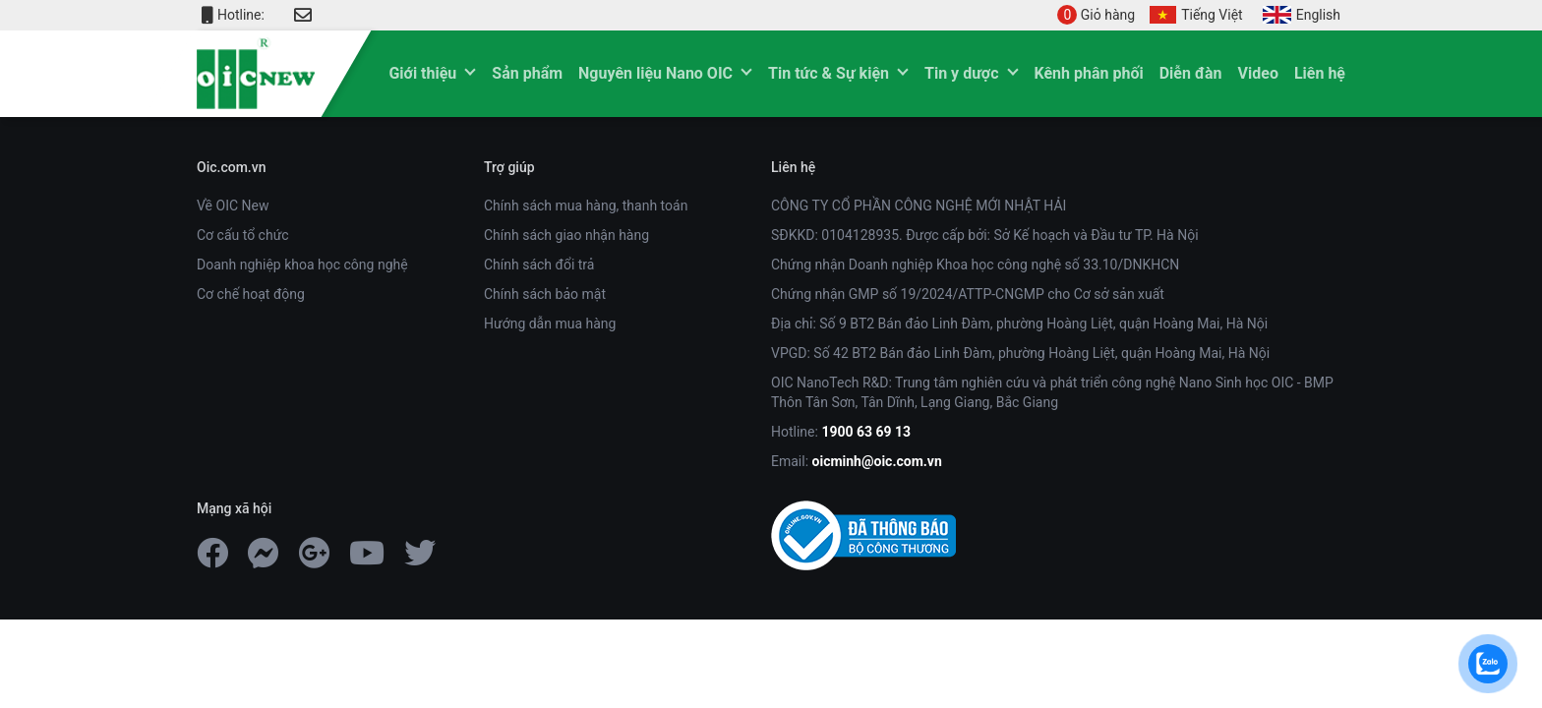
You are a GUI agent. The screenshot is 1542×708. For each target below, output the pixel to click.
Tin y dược (961, 73)
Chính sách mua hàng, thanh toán (585, 205)
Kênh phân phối (1089, 73)
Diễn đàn (1190, 73)
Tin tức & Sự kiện (828, 73)
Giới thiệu (422, 73)
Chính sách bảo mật (545, 294)
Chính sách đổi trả (539, 264)
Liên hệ (1319, 73)
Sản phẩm (527, 73)
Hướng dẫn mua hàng (550, 323)
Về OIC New (232, 205)
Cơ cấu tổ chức (243, 235)
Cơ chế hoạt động (251, 294)
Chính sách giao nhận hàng (566, 235)
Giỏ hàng (1096, 15)
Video (1258, 73)
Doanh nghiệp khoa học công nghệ (302, 264)
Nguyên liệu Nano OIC (655, 73)
